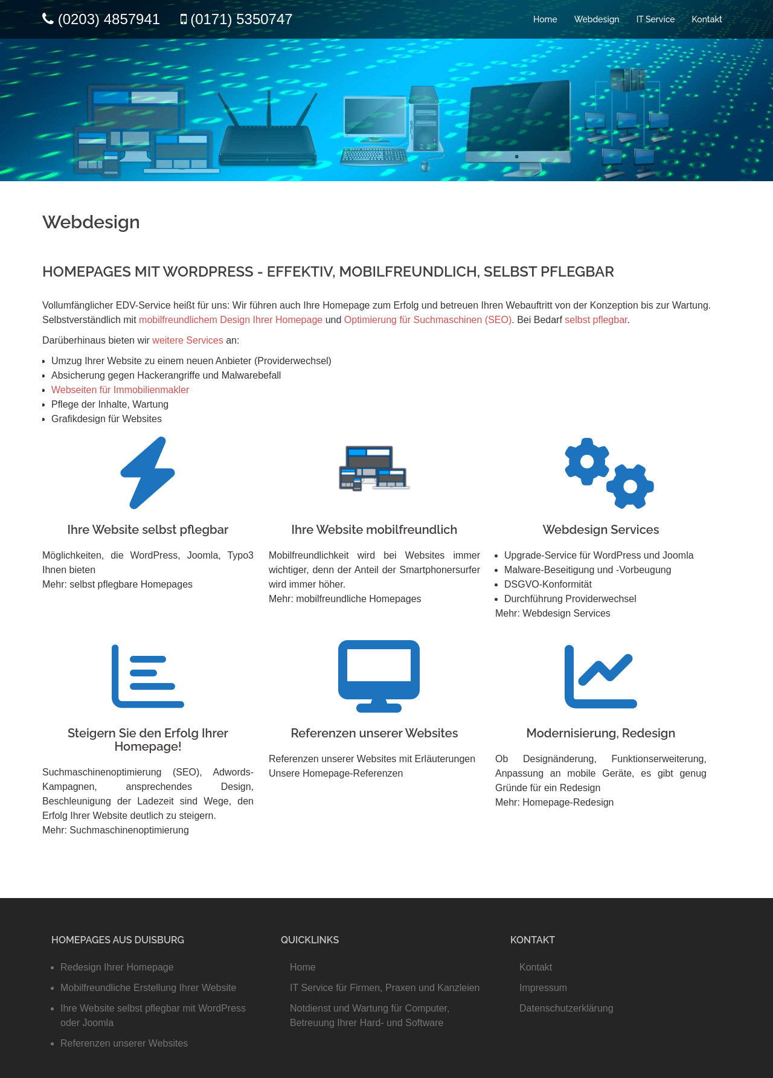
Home (545, 19)
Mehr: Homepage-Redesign (554, 802)
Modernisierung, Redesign (601, 733)
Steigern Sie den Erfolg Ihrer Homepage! (148, 740)
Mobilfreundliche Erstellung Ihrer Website (148, 988)
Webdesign (597, 19)
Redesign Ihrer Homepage (117, 967)
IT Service (656, 19)
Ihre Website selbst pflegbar (148, 529)
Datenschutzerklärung (566, 1008)
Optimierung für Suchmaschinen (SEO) (428, 320)
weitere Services (187, 340)
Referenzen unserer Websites (374, 733)
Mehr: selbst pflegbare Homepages (117, 584)
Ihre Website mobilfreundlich (375, 529)
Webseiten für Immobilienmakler (120, 390)
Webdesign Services (600, 529)
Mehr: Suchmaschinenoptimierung (115, 830)
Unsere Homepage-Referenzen (336, 773)
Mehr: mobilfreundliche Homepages (345, 599)
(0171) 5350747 (241, 19)
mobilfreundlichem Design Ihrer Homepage (230, 320)
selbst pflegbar (596, 320)
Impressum (543, 988)
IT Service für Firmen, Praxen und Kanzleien (385, 988)
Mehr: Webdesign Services (553, 613)
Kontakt (707, 19)
